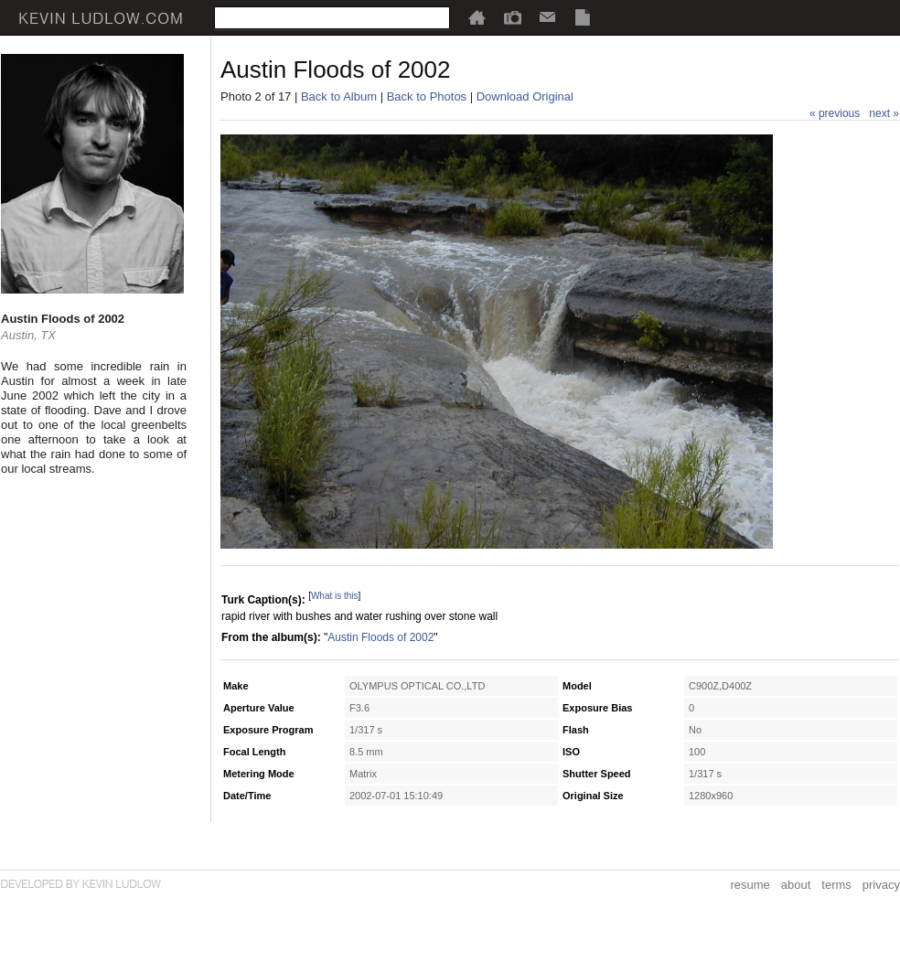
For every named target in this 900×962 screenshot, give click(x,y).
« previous (834, 113)
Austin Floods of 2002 (380, 637)
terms (836, 885)
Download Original (525, 96)
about (796, 885)
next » (884, 113)
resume (749, 885)
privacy (881, 885)
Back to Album (339, 96)
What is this (335, 596)
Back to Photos (426, 96)
